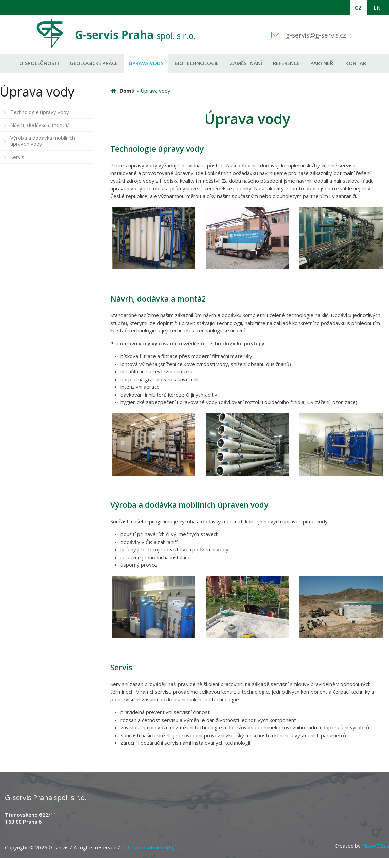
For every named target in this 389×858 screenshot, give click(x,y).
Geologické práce (94, 63)
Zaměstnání (246, 63)
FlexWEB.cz (375, 845)
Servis (17, 156)
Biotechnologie (197, 63)
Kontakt (357, 63)
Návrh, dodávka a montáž (39, 124)
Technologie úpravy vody (39, 111)
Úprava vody (146, 63)
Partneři (322, 63)
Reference (286, 63)
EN (377, 7)
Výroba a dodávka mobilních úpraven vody (42, 140)
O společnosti (39, 63)
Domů (127, 90)
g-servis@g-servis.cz (316, 35)
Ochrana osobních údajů (149, 847)
